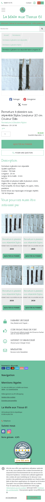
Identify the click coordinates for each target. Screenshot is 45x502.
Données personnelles (9, 401)
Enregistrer (29, 99)
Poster (22, 104)
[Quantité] (5, 134)
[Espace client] (34, 3)
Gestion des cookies (8, 397)
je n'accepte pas (11, 498)
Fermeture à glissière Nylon (12, 45)
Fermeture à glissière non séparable (15, 40)
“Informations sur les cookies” (16, 488)
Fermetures (16, 35)
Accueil (6, 35)
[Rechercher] (42, 28)
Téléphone (6, 421)
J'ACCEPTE (34, 498)
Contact (28, 3)
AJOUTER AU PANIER (22, 144)
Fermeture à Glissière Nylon (14, 122)
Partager (14, 99)
